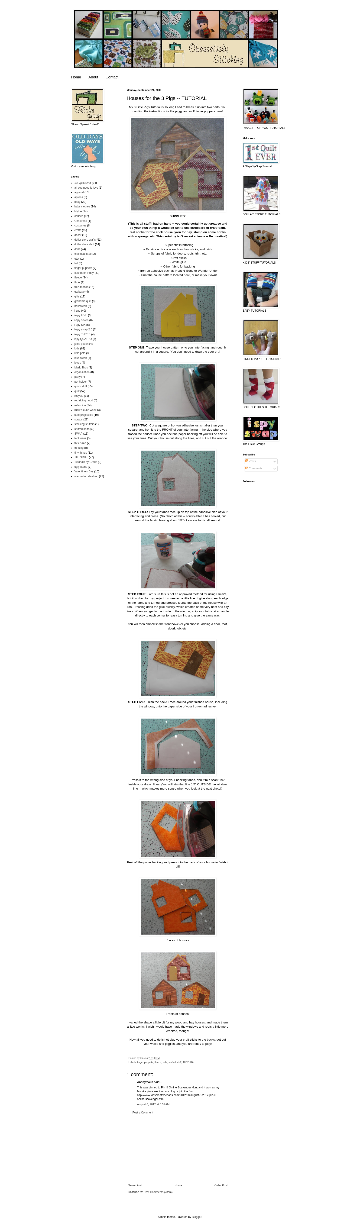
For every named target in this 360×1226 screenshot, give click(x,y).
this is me (80, 443)
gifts (77, 296)
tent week (80, 438)
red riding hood (84, 400)
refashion (80, 405)
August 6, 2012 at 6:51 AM (153, 1104)
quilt (77, 391)
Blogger (196, 1217)
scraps (79, 419)
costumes (80, 225)
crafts (78, 230)
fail (76, 263)
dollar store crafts (85, 239)
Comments (253, 468)
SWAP (79, 433)
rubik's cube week (86, 410)
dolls (77, 249)
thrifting (79, 447)
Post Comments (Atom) (158, 1192)
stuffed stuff (175, 1062)
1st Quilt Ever (83, 182)
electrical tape (83, 253)
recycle (79, 395)
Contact (112, 77)
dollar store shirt (84, 244)
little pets (80, 353)
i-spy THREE (83, 334)
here (219, 111)
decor (78, 235)
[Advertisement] (178, 1149)
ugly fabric (81, 466)
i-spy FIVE (81, 315)
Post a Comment (143, 1112)
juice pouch (82, 343)
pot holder (81, 381)
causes (79, 216)
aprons (79, 197)
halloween (81, 306)
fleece (158, 1062)
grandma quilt (83, 301)
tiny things (81, 452)
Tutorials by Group (86, 462)
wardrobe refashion (86, 476)
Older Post (221, 1185)
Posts (250, 461)
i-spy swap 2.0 (83, 329)
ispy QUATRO (83, 339)
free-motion (82, 287)
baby (78, 201)
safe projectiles (84, 414)
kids (165, 1062)
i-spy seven (82, 320)
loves (78, 362)
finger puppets (145, 1062)
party (78, 376)
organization (82, 372)
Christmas (81, 221)
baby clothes (82, 206)
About (93, 77)
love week (81, 358)
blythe (78, 211)
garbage (80, 291)
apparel (79, 192)
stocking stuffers (84, 424)
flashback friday (84, 272)
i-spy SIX (80, 324)
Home (76, 77)
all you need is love (86, 187)
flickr (77, 282)
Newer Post (135, 1185)
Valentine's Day (84, 471)
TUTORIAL (189, 1062)
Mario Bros (81, 367)
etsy (77, 258)
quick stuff (81, 386)
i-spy (77, 310)
